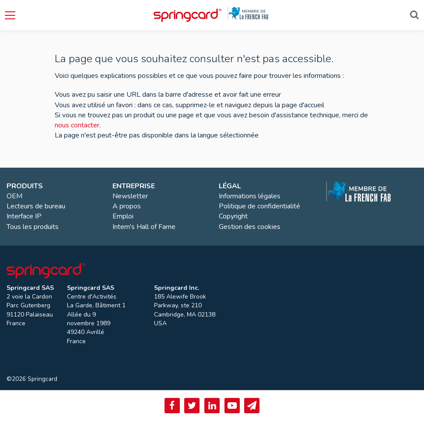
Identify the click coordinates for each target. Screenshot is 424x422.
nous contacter (77, 125)
